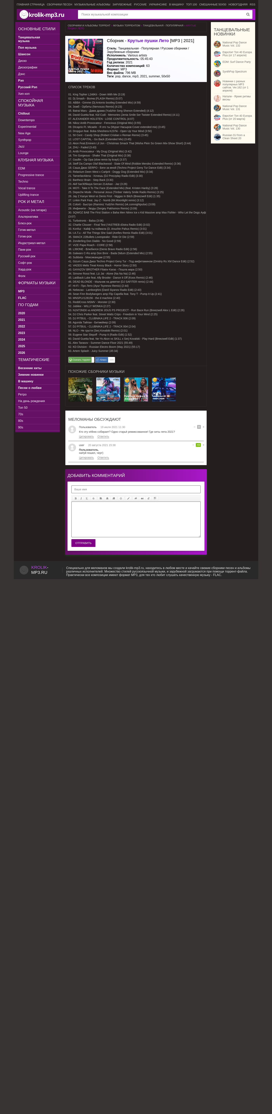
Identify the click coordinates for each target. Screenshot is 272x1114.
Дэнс (23, 74)
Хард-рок (26, 269)
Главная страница (31, 4)
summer (154, 76)
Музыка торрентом (126, 25)
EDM (23, 168)
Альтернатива (30, 216)
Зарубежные (122, 4)
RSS (252, 4)
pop (117, 76)
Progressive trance (32, 175)
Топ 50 (24, 407)
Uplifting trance (30, 194)
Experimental (29, 126)
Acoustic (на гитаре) (34, 210)
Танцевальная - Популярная (163, 25)
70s (22, 414)
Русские (140, 4)
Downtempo (28, 120)
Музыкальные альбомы (92, 4)
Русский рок (28, 256)
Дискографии (29, 67)
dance (126, 76)
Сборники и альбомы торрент (89, 25)
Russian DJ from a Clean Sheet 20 (234, 137)
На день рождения (33, 401)
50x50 (166, 76)
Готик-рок (26, 236)
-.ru (39, 570)
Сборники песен (59, 4)
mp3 (135, 76)
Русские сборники (174, 48)
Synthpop (26, 140)
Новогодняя (238, 4)
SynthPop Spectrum (235, 71)
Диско (24, 60)
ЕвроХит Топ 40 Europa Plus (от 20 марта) (237, 117)
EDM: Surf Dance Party (237, 61)
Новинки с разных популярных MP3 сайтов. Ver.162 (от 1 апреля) (235, 86)
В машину (176, 4)
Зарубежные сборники (123, 52)
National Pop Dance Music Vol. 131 (235, 107)
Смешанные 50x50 (212, 4)
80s (22, 420)
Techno (25, 181)
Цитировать (86, 436)
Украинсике (158, 4)
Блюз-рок (26, 223)
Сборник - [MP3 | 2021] (150, 40)
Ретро (24, 394)
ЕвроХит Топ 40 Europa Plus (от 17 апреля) (237, 54)
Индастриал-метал (33, 243)
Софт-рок (26, 262)
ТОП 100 (191, 4)
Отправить (83, 543)
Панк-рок (26, 249)
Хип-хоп (25, 93)
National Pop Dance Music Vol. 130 (235, 127)
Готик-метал (28, 229)
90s (22, 427)
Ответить (103, 436)
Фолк (23, 276)
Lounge (25, 153)
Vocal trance (28, 188)
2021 (143, 76)
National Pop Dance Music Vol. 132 (235, 44)
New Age (26, 133)
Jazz (23, 146)
